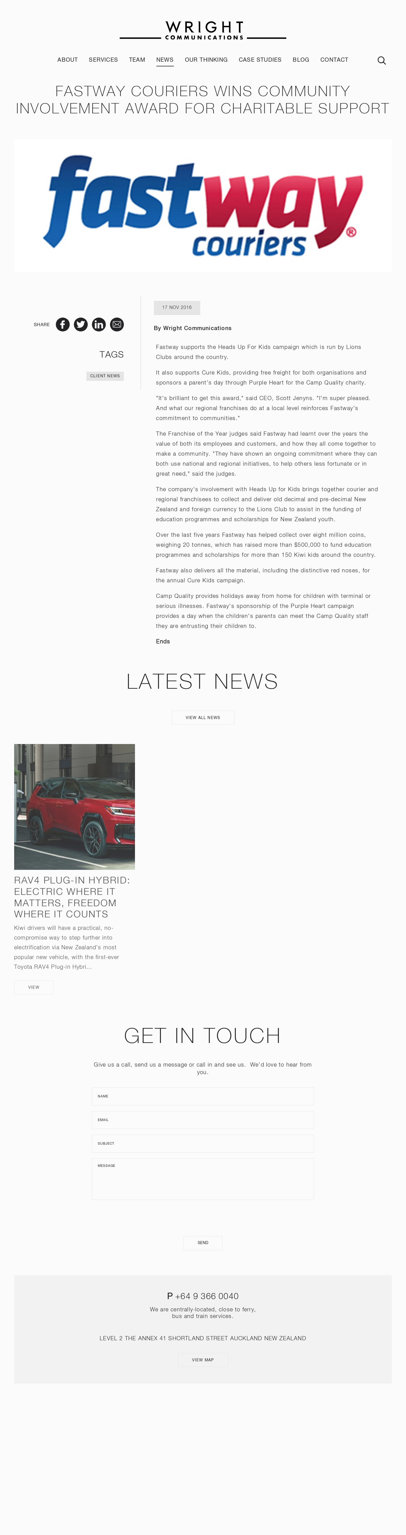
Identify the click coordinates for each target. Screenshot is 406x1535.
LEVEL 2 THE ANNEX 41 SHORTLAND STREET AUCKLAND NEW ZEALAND (203, 1338)
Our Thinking (206, 60)
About (67, 60)
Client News (105, 376)
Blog (301, 60)
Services (103, 60)
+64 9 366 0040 (207, 1297)
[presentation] (203, 1218)
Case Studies (260, 60)
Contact (334, 60)
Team (137, 60)
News (165, 60)
